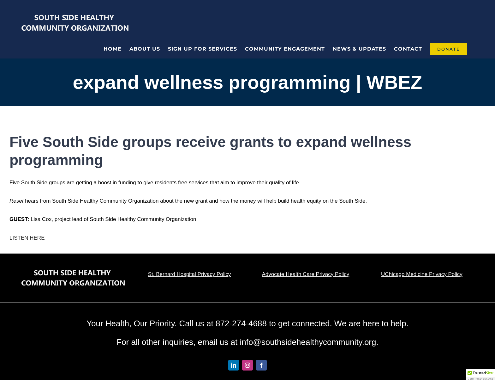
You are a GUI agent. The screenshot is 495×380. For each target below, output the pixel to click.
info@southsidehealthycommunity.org (308, 342)
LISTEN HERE (27, 238)
